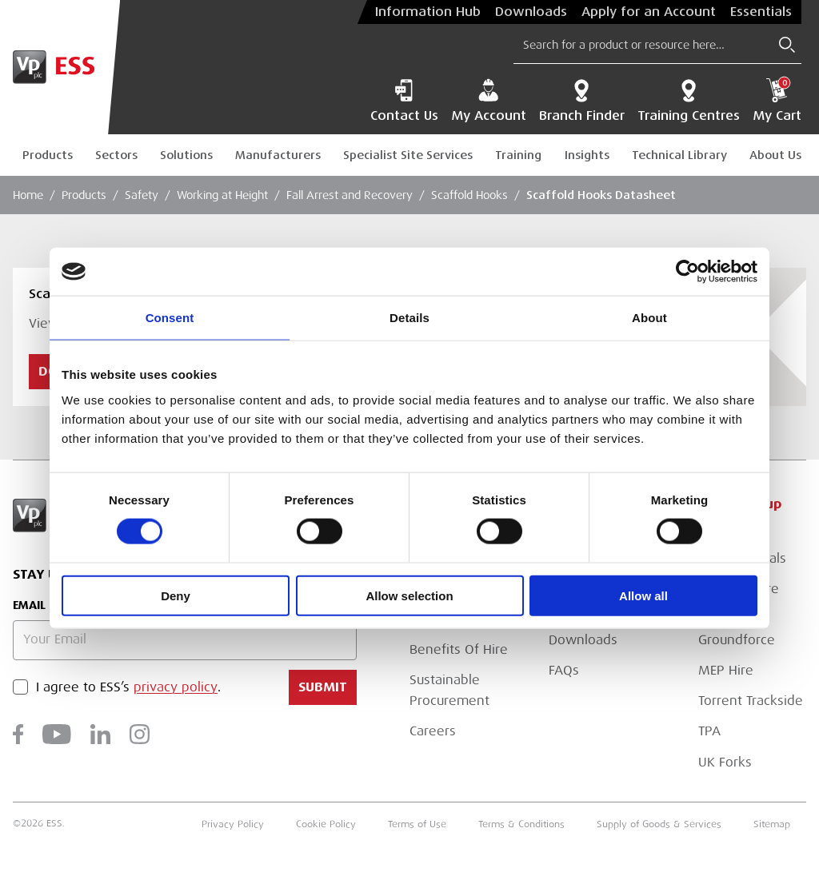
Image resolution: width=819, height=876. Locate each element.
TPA (709, 731)
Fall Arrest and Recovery (349, 195)
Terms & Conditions (521, 824)
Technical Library (679, 155)
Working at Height (222, 195)
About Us (775, 155)
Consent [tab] (170, 318)
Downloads (531, 12)
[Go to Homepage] (60, 67)
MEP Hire (725, 670)
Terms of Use (417, 824)
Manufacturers (278, 155)
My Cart (777, 100)
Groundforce (736, 640)
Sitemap (771, 824)
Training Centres (688, 100)
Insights (587, 155)
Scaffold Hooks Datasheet (601, 195)
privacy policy (176, 687)
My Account (488, 100)
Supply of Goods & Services (659, 824)
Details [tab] (409, 318)
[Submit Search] (787, 45)
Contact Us (404, 100)
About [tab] (649, 318)
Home (28, 195)
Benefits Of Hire (459, 650)
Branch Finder (582, 100)
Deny (175, 595)
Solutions (186, 155)
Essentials (761, 12)
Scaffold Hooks (469, 195)
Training (518, 155)
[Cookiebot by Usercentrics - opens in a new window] (687, 272)
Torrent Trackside (750, 701)
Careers (433, 731)
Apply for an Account (648, 12)
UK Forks (725, 762)
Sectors (116, 155)
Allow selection (409, 595)
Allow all (643, 595)
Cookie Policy (326, 824)
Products (47, 155)
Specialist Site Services (408, 155)
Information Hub (428, 12)
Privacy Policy (233, 824)
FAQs (564, 670)
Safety (141, 195)
